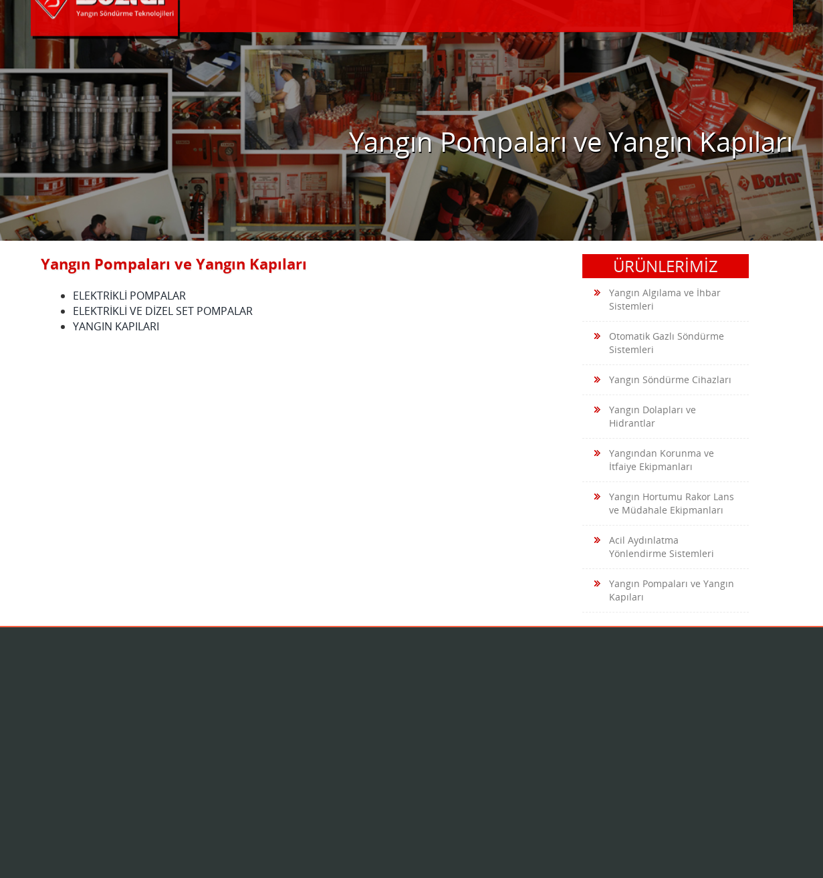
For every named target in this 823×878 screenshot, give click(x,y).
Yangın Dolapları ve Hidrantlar (645, 416)
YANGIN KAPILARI (116, 326)
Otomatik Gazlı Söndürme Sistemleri (659, 343)
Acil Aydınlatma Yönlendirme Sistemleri (654, 547)
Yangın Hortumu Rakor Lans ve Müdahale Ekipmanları (664, 503)
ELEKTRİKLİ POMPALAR (129, 295)
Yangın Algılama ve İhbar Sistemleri (657, 299)
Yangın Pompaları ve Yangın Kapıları (664, 590)
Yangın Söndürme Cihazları (662, 380)
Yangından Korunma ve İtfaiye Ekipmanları (654, 460)
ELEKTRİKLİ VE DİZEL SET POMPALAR (163, 311)
